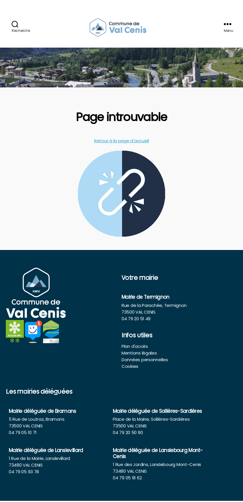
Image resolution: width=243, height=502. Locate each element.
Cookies (130, 367)
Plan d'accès (135, 347)
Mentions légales (139, 354)
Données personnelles (145, 361)
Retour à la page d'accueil (121, 142)
